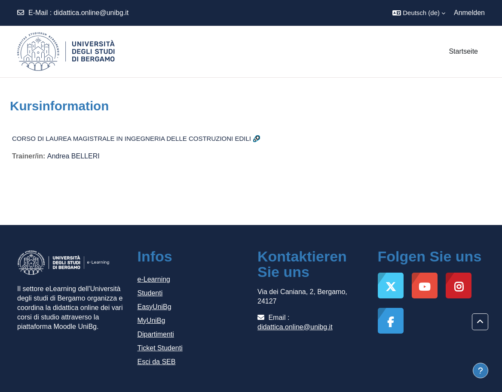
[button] (418, 13)
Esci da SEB (157, 361)
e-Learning (154, 279)
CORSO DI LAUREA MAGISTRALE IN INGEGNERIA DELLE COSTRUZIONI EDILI (131, 138)
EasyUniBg (154, 306)
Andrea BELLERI (73, 156)
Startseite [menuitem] (463, 51)
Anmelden (469, 12)
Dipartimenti (156, 334)
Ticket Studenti (160, 348)
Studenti (150, 293)
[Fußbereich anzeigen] (480, 370)
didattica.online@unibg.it (91, 12)
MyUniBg (151, 320)
